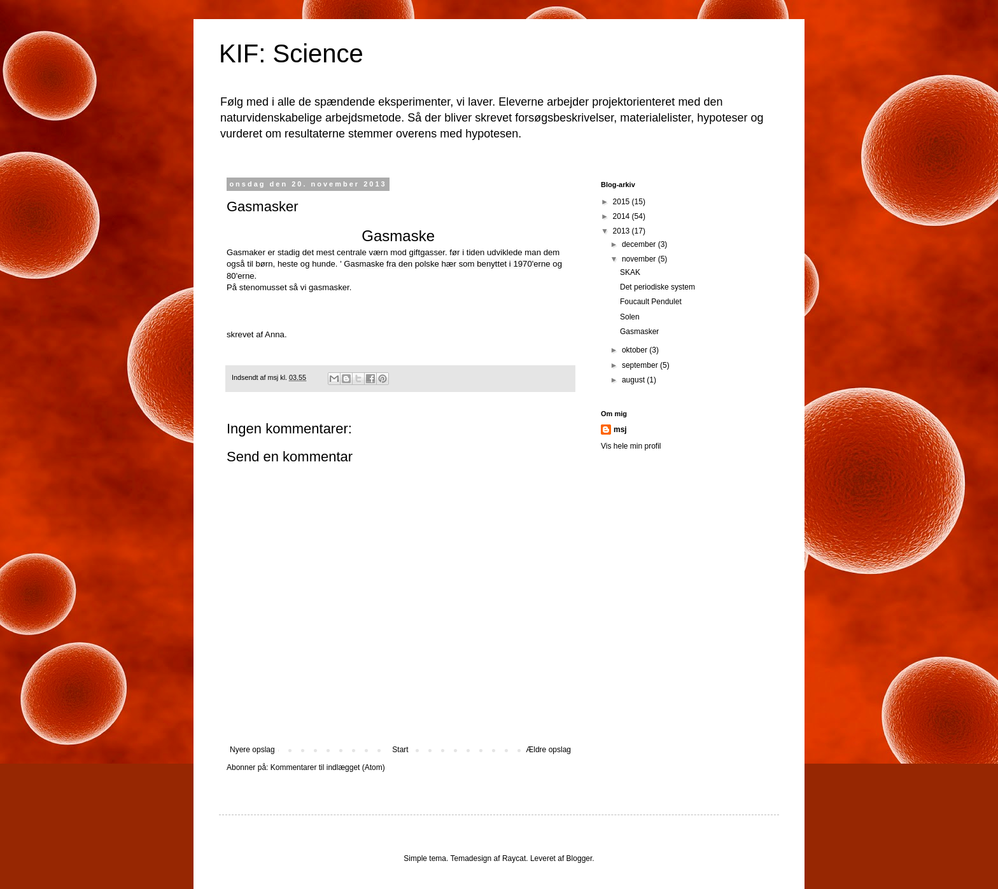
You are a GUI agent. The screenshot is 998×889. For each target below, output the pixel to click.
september (641, 365)
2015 (622, 201)
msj (620, 429)
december (640, 244)
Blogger (579, 858)
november (640, 259)
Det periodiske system (657, 287)
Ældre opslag (548, 749)
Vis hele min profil (631, 446)
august (634, 379)
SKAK (630, 272)
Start (400, 749)
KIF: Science (291, 53)
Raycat (514, 858)
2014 (622, 216)
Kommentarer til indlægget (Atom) (328, 767)
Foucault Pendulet (651, 301)
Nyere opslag (252, 749)
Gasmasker (639, 331)
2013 (622, 231)
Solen (630, 316)
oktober (635, 350)
